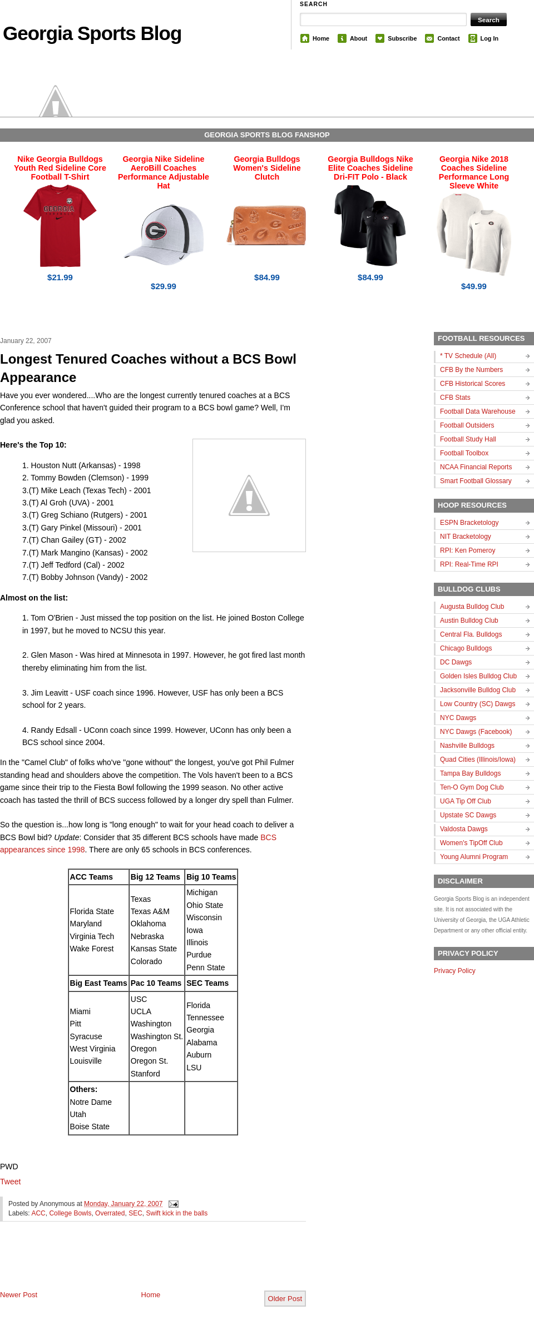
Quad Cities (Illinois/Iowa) (478, 759)
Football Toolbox (464, 453)
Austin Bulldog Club (469, 620)
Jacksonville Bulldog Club (478, 690)
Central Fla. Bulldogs (471, 634)
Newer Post (18, 1295)
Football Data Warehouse (478, 411)
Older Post (285, 1298)
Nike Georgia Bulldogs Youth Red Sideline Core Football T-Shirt (60, 168)
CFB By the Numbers (471, 370)
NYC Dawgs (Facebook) (476, 732)
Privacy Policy (455, 971)
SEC (135, 1213)
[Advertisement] (130, 1265)
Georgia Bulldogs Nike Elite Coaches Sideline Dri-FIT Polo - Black (370, 168)
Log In (489, 38)
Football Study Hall (468, 439)
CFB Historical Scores (472, 384)
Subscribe (402, 38)
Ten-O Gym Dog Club (472, 787)
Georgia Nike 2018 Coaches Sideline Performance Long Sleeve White (474, 172)
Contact (448, 38)
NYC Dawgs (458, 718)
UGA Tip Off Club (465, 801)
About (358, 38)
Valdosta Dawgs (464, 829)
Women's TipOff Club (471, 843)
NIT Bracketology (465, 536)
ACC (38, 1213)
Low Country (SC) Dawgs (477, 704)
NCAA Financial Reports (476, 467)
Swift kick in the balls (177, 1213)
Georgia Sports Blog (92, 33)
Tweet (10, 1181)
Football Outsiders (467, 425)
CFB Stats (455, 397)
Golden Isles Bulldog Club (478, 676)
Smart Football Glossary (476, 481)
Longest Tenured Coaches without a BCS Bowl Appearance (148, 368)
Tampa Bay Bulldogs (470, 773)
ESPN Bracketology (469, 523)
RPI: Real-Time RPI (469, 564)
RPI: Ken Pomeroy (467, 550)
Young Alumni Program (474, 857)
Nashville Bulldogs (467, 746)
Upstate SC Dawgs (468, 815)
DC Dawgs (456, 662)
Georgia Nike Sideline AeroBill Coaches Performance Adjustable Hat (163, 172)
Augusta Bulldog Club (472, 607)
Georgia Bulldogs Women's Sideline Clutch (267, 168)
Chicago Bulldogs (466, 648)
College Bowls (70, 1213)
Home (321, 38)
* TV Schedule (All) (468, 356)
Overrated (110, 1213)
